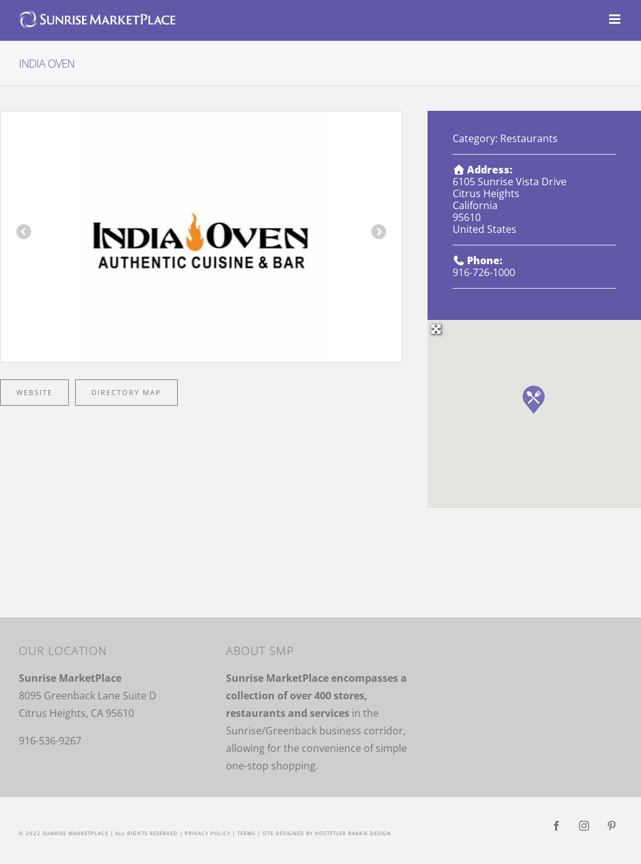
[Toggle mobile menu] (615, 19)
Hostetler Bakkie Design (353, 833)
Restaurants (529, 138)
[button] (534, 400)
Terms (246, 833)
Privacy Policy (207, 833)
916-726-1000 (484, 272)
